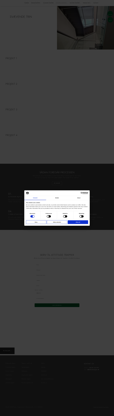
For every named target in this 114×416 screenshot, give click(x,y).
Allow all (78, 222)
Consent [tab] (35, 197)
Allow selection (57, 222)
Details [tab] (57, 197)
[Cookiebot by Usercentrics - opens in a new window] (81, 193)
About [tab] (78, 197)
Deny (36, 222)
